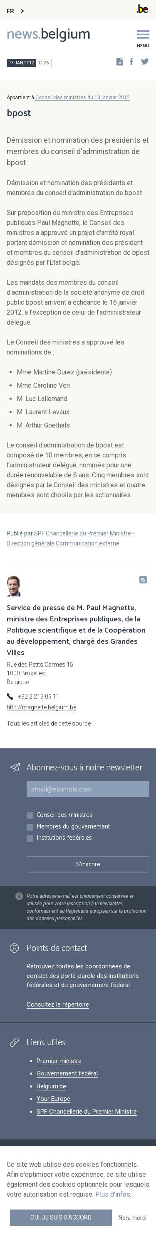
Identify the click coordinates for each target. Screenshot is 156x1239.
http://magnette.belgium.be (41, 707)
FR (10, 11)
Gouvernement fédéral (67, 1073)
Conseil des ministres (64, 815)
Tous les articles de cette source (49, 723)
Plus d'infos (112, 1194)
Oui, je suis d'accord (61, 1217)
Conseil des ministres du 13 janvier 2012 (82, 97)
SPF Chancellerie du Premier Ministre (87, 1111)
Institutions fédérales (64, 838)
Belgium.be (51, 1086)
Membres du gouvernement (73, 827)
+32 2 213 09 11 (38, 696)
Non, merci (132, 1218)
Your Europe (53, 1098)
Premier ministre (59, 1061)
